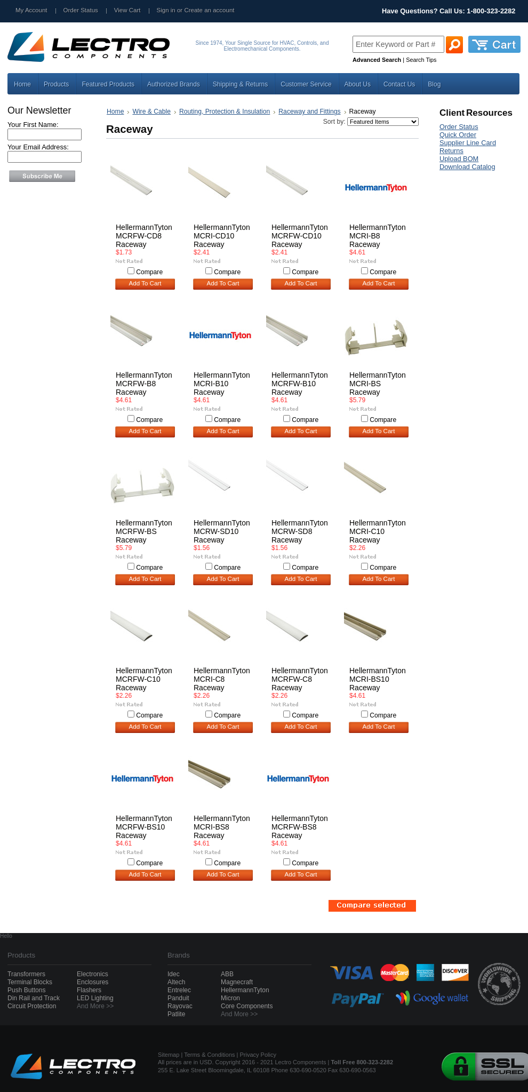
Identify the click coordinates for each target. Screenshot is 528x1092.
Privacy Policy (258, 1054)
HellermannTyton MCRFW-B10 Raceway (299, 383)
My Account (31, 10)
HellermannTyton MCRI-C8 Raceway (222, 679)
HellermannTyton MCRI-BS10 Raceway (377, 679)
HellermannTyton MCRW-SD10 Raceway (222, 531)
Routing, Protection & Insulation (224, 111)
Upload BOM (458, 159)
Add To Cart (145, 283)
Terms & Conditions (209, 1054)
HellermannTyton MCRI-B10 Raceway (222, 383)
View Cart (127, 10)
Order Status (80, 10)
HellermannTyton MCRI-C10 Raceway (377, 531)
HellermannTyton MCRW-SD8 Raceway (299, 531)
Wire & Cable (151, 111)
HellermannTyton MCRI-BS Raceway (377, 383)
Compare (149, 272)
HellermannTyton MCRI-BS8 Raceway (222, 827)
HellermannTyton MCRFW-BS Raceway (144, 531)
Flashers (89, 990)
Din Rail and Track (33, 998)
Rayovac (180, 1006)
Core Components (247, 1006)
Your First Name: (33, 125)
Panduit (178, 998)
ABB (227, 974)
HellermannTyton (245, 990)
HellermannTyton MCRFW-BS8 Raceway (299, 827)
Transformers (26, 974)
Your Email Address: (38, 147)
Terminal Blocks (29, 982)
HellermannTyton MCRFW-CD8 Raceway (144, 236)
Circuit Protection (31, 1006)
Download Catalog (467, 167)
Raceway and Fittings (309, 111)
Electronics (92, 974)
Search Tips (421, 60)
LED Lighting (95, 998)
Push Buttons (26, 990)
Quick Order (457, 135)
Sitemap (168, 1054)
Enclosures (92, 982)
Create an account (209, 10)
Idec (173, 974)
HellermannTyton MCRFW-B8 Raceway (144, 383)
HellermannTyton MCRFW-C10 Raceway (144, 679)
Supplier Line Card (467, 143)
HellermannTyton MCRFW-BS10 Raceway (144, 827)
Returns (451, 151)
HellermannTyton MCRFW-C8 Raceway (299, 679)
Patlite (176, 1014)
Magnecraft (237, 982)
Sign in (166, 10)
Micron (230, 998)
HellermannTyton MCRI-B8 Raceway (377, 236)
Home (115, 111)
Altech (176, 982)
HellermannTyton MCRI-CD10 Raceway (222, 236)
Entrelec (179, 990)
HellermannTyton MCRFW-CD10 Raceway (299, 236)
